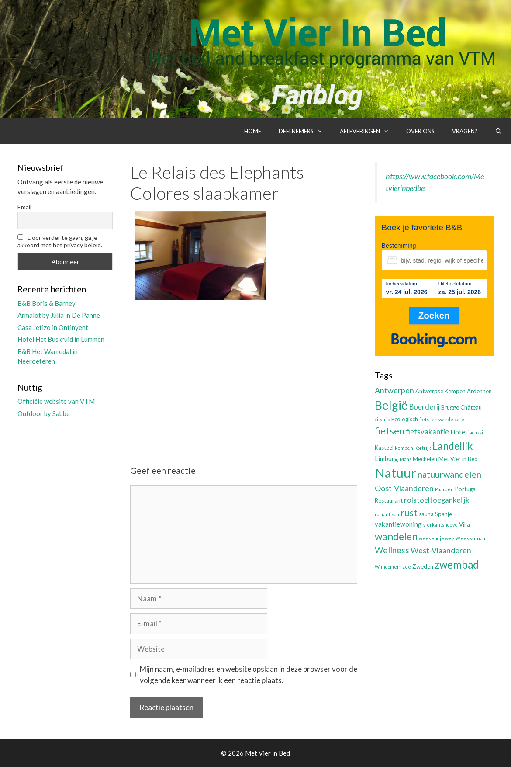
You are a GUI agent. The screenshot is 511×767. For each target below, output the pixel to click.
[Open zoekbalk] (498, 131)
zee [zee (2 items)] (407, 566)
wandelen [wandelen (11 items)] (396, 536)
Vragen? (464, 131)
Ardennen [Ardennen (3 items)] (479, 391)
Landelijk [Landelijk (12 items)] (452, 446)
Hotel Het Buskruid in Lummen (60, 339)
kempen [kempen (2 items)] (404, 448)
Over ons (420, 131)
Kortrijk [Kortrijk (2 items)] (422, 448)
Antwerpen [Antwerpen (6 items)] (394, 390)
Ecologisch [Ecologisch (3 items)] (404, 419)
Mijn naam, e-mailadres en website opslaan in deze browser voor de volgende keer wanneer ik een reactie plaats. (248, 674)
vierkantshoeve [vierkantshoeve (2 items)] (440, 525)
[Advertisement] (243, 375)
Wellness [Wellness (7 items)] (392, 550)
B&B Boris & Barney (46, 303)
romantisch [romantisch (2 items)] (387, 514)
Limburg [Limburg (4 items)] (386, 458)
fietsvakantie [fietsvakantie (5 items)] (427, 431)
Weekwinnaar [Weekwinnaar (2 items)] (471, 538)
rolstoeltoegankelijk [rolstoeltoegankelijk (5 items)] (437, 500)
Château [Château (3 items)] (471, 407)
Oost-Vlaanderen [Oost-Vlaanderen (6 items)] (404, 488)
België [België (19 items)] (391, 405)
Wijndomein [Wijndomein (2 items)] (388, 566)
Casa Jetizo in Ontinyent (52, 327)
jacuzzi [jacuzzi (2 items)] (475, 432)
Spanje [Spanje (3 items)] (443, 513)
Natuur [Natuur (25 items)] (395, 472)
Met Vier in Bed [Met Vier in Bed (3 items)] (458, 458)
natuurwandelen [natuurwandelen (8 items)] (449, 474)
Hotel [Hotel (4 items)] (458, 432)
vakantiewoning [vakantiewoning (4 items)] (398, 524)
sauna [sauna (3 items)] (426, 513)
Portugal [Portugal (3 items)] (466, 489)
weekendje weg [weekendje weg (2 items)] (436, 538)
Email (24, 207)
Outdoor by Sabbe (43, 413)
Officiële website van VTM (56, 401)
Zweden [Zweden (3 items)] (422, 566)
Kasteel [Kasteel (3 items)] (384, 447)
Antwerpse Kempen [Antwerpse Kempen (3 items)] (440, 391)
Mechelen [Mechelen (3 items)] (425, 458)
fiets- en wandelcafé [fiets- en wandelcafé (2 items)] (441, 419)
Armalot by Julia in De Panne (58, 315)
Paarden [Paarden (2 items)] (444, 489)
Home (252, 131)
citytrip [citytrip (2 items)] (382, 419)
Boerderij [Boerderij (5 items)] (424, 407)
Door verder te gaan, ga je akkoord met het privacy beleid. (59, 241)
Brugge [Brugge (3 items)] (450, 407)
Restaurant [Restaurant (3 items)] (389, 500)
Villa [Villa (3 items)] (464, 524)
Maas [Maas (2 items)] (405, 459)
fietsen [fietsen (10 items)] (389, 431)
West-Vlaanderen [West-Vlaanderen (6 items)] (441, 550)
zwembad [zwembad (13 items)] (457, 564)
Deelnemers (305, 131)
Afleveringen (368, 131)
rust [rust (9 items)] (409, 512)
